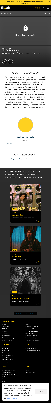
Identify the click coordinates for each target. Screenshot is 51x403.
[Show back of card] (37, 221)
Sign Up (14, 159)
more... (9, 143)
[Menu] (48, 8)
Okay (41, 392)
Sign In (21, 159)
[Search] (44, 8)
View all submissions (25, 313)
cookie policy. (12, 398)
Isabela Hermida (25, 137)
